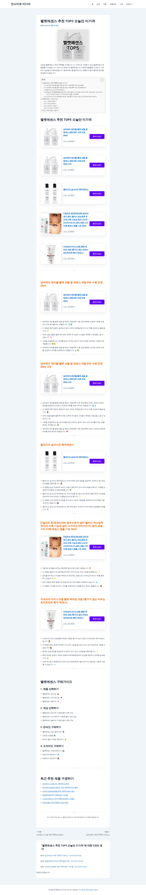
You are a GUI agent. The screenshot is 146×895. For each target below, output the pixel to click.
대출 (105, 4)
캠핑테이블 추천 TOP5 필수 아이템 (55, 795)
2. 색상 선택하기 (51, 103)
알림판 (129, 4)
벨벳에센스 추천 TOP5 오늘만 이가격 (55, 83)
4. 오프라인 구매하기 (52, 108)
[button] (132, 4)
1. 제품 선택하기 (51, 101)
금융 (98, 4)
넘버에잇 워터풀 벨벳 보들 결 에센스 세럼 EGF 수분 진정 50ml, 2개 (66, 87)
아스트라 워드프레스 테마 (88, 890)
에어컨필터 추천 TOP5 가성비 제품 (55, 803)
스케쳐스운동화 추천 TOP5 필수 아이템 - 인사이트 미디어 (66, 867)
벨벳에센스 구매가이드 (50, 99)
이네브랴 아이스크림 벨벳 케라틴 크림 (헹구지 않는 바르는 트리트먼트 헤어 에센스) (71, 96)
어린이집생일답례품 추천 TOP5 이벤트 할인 (58, 791)
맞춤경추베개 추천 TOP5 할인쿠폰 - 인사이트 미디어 (64, 861)
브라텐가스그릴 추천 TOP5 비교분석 (55, 784)
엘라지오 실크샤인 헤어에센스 (55, 90)
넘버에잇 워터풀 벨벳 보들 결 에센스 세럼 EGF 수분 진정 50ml (64, 85)
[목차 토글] (101, 80)
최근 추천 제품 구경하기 (51, 110)
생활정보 (113, 4)
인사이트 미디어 (20, 4)
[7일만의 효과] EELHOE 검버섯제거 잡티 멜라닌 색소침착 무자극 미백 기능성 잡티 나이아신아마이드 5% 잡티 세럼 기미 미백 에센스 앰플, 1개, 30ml (74, 93)
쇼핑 (121, 4)
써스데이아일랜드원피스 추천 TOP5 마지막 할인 (60, 788)
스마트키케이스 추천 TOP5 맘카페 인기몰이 (58, 799)
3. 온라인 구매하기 (52, 106)
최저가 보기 (97, 136)
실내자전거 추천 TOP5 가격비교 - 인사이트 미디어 (63, 856)
